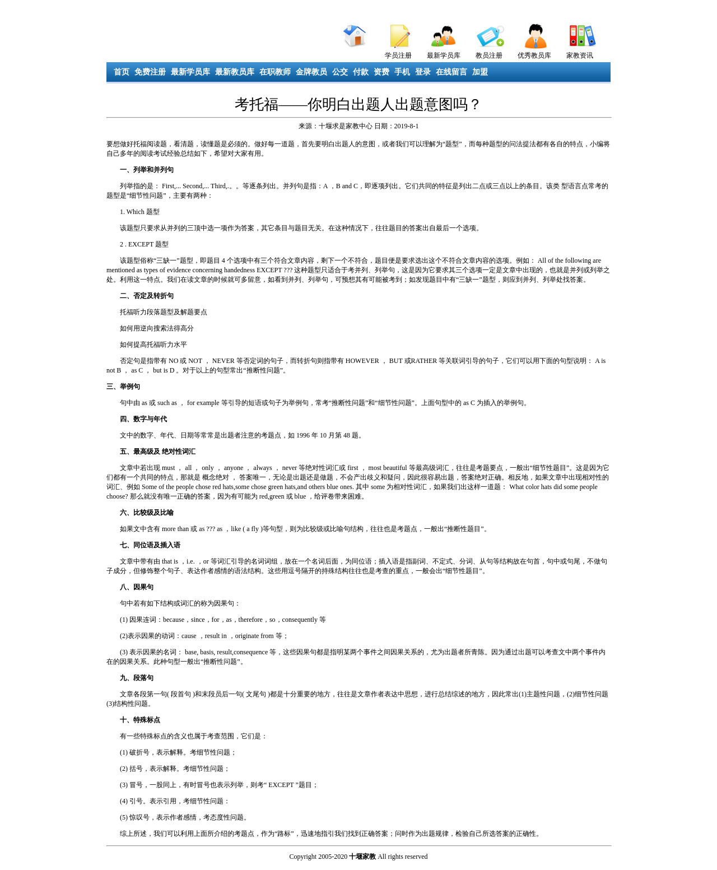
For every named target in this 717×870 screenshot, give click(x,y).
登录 (423, 72)
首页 (121, 72)
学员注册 (398, 55)
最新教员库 (234, 72)
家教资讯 (579, 55)
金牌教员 (311, 72)
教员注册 (489, 55)
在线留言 (451, 72)
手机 (402, 72)
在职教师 (275, 72)
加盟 (480, 72)
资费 (381, 72)
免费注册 (150, 72)
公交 (340, 72)
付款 (361, 72)
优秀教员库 (534, 55)
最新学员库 (443, 55)
